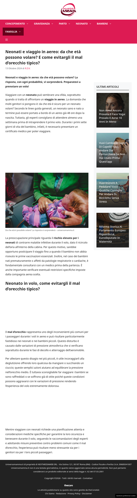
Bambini (105, 24)
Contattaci (88, 478)
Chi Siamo (49, 493)
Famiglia (14, 32)
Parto (66, 24)
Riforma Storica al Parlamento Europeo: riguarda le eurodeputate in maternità (112, 234)
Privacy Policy (74, 493)
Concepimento (18, 24)
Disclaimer (87, 493)
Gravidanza (45, 24)
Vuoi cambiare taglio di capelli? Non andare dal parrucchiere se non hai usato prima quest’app (112, 152)
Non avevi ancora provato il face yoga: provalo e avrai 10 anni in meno (112, 116)
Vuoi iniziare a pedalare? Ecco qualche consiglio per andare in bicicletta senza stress (110, 192)
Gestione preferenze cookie (126, 496)
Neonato (85, 24)
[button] (6, 40)
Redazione (61, 493)
